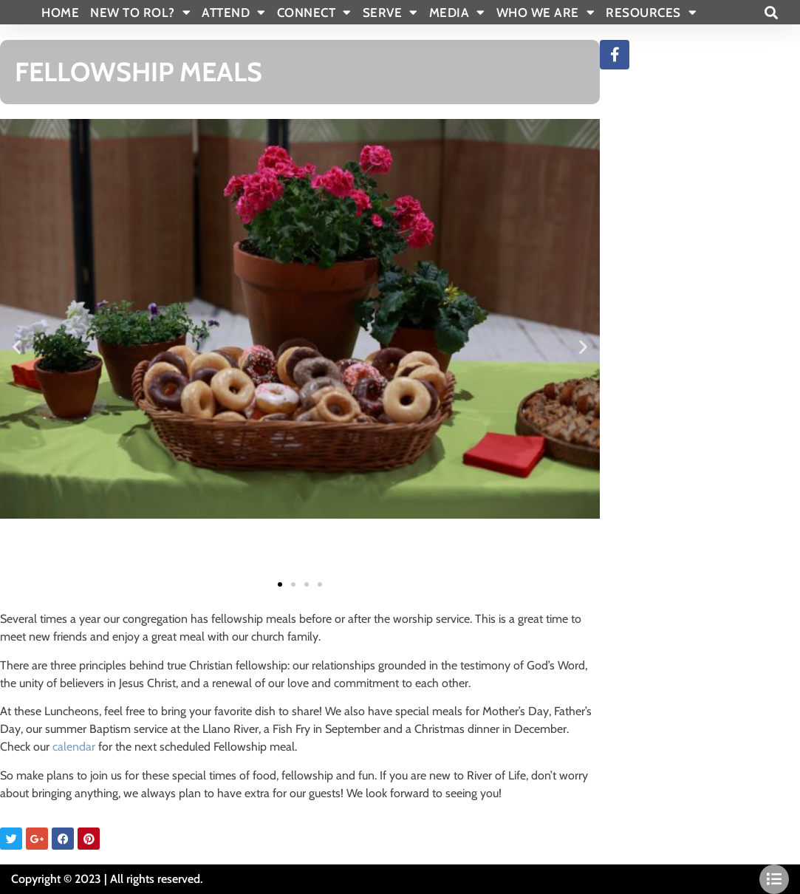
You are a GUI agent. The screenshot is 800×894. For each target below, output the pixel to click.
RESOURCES (651, 12)
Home (60, 12)
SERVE (390, 12)
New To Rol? (140, 12)
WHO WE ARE (545, 12)
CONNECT (314, 12)
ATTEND (234, 12)
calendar (73, 747)
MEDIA (457, 12)
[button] (771, 12)
